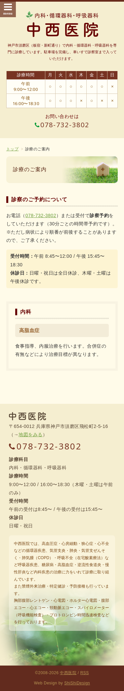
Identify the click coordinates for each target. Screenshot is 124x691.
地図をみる (31, 434)
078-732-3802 (62, 124)
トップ (12, 149)
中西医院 (68, 673)
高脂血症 (29, 330)
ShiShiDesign (77, 683)
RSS (84, 673)
